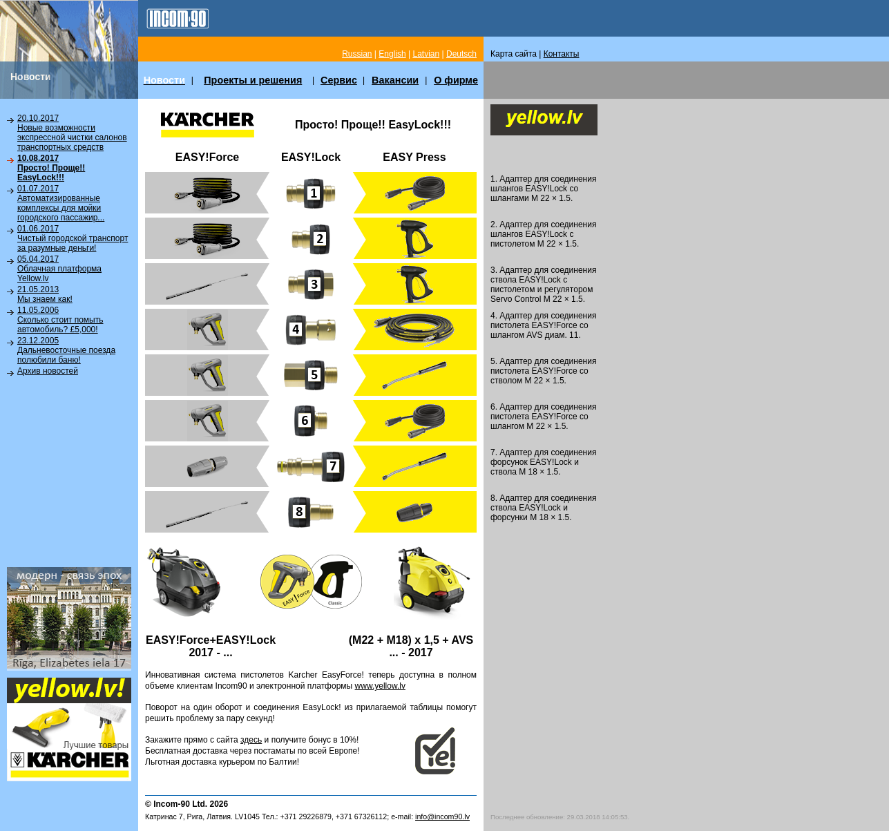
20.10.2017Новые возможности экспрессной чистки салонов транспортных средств (72, 132)
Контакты (562, 54)
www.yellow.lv (380, 686)
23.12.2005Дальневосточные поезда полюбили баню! (66, 350)
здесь (251, 740)
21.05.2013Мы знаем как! (45, 294)
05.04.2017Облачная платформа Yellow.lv (59, 268)
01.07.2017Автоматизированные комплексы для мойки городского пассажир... (60, 203)
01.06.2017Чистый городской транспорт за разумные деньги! (72, 238)
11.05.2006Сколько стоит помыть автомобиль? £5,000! (60, 319)
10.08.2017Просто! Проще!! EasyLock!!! (51, 167)
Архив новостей (47, 371)
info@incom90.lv (442, 816)
